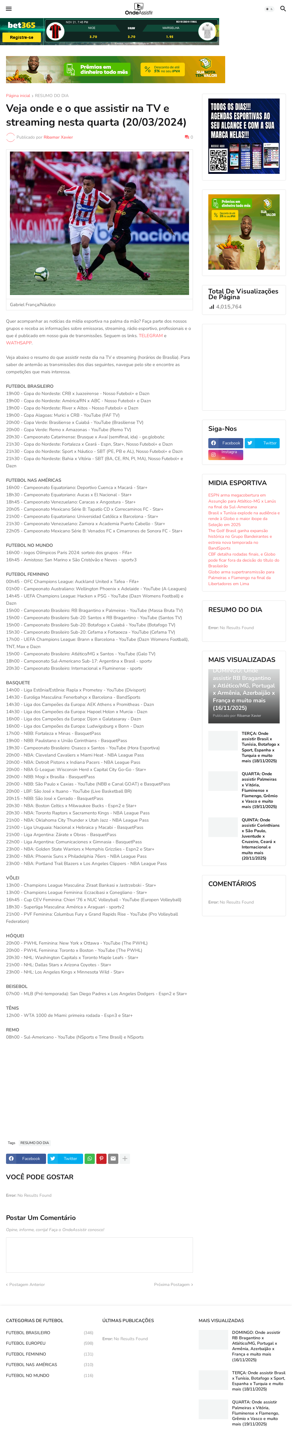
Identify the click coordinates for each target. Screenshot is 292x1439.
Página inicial (18, 96)
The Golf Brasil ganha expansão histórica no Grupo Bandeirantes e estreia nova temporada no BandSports (240, 539)
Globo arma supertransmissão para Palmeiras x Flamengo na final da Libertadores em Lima (241, 578)
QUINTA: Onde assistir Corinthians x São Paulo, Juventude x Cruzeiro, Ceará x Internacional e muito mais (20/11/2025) (261, 839)
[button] (8, 9)
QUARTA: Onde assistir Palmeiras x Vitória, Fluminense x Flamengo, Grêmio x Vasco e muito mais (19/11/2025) (260, 790)
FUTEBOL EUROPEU (49, 1343)
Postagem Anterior (27, 1284)
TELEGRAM (151, 336)
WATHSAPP (19, 343)
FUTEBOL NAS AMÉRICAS (49, 1365)
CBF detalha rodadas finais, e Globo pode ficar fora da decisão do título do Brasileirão (243, 560)
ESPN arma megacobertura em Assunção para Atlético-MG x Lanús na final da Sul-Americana (242, 501)
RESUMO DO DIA (52, 96)
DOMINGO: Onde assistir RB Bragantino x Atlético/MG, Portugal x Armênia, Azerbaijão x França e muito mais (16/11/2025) (256, 1346)
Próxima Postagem (172, 1284)
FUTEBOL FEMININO (49, 1354)
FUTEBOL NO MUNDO (49, 1376)
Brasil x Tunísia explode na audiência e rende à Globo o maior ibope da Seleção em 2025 (244, 519)
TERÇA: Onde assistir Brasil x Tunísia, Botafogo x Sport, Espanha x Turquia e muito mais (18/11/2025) (261, 747)
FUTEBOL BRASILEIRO (49, 1333)
